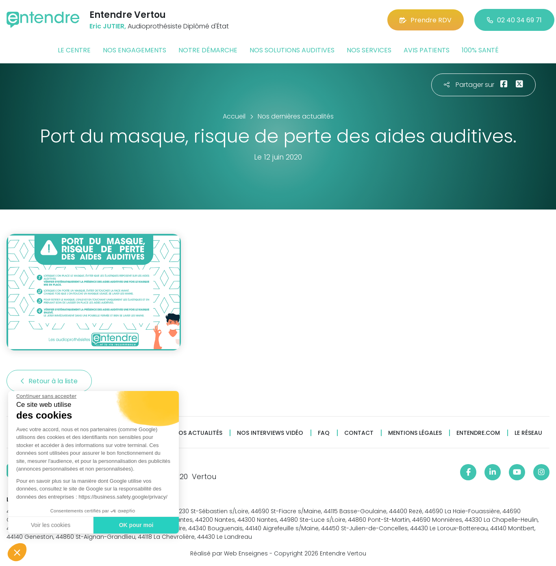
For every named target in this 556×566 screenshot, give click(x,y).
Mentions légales (415, 433)
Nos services (369, 50)
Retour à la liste (49, 381)
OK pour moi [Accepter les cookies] (136, 525)
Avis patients (427, 50)
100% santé (480, 50)
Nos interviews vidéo (270, 433)
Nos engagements (134, 50)
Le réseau (528, 433)
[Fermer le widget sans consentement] (46, 396)
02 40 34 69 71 (514, 20)
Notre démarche (207, 50)
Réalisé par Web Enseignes (229, 553)
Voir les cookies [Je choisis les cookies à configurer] (50, 525)
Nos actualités (198, 433)
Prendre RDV (426, 20)
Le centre (74, 50)
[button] (17, 552)
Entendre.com (478, 433)
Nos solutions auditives (292, 50)
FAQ (324, 433)
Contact (359, 433)
